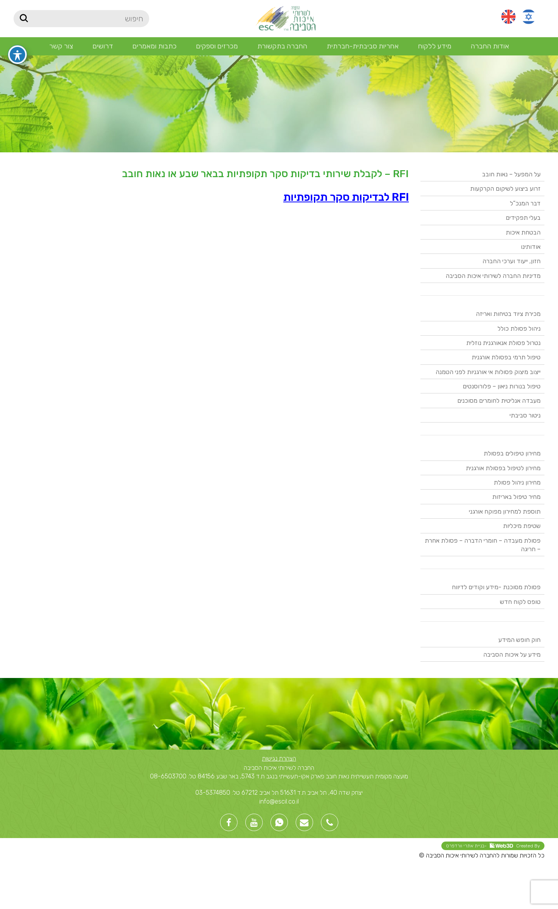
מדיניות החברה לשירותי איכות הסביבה (493, 275)
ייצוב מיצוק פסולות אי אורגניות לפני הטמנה (488, 372)
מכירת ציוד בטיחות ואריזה (508, 313)
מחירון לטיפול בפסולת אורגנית (503, 468)
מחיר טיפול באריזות (516, 496)
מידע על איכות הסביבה (512, 654)
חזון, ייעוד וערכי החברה (511, 261)
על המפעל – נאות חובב (511, 174)
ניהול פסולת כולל (519, 328)
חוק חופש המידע (519, 639)
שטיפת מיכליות (522, 526)
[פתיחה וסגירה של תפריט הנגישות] (17, 39)
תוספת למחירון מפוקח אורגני (505, 511)
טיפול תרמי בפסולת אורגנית (506, 357)
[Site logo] (285, 18)
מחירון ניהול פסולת (517, 482)
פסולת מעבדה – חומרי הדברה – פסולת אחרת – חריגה (483, 545)
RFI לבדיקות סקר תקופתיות (346, 197)
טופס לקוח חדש (520, 601)
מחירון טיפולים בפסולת (512, 453)
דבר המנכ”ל (525, 203)
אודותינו (531, 246)
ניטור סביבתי (525, 415)
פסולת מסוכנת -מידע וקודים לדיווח (496, 587)
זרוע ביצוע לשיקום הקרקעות (505, 188)
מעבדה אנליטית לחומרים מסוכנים (499, 400)
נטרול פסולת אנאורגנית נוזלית (503, 343)
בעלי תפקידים (523, 217)
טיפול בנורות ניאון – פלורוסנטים (502, 386)
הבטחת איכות (523, 232)
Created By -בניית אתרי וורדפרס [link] (493, 846)
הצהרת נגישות (279, 758)
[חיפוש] (81, 18)
